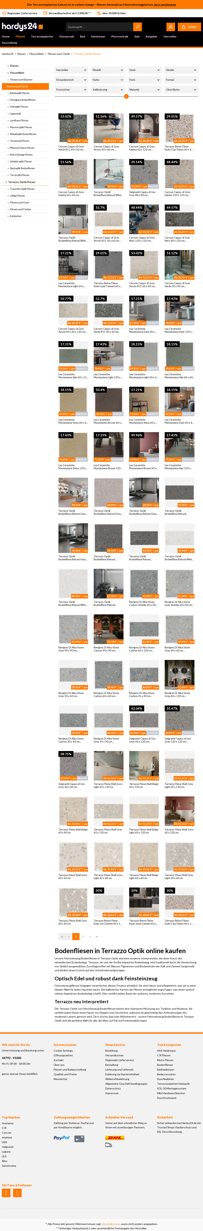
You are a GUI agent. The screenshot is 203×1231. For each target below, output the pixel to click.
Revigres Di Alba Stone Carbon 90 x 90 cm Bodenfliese (106, 649)
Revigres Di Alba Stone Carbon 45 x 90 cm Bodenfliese (141, 694)
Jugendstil (15, 113)
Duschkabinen (165, 1079)
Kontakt (59, 1060)
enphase (7, 1137)
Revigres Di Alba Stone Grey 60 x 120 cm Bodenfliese (177, 694)
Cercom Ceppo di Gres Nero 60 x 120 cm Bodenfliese (177, 239)
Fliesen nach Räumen (21, 79)
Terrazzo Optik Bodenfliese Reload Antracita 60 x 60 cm (105, 558)
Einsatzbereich (71, 79)
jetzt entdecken (165, 4)
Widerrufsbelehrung (117, 1079)
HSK (4, 1142)
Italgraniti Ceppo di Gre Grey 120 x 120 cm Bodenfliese (178, 740)
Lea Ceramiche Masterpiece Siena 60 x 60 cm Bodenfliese (73, 421)
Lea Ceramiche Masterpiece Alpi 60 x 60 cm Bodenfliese (179, 376)
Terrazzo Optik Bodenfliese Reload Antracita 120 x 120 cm (107, 603)
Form (144, 79)
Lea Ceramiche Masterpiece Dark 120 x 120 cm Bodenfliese (178, 330)
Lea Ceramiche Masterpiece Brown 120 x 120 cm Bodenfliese (108, 467)
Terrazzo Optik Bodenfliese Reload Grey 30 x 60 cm (143, 512)
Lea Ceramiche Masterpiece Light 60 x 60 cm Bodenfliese (143, 376)
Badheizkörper (165, 1069)
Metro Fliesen (165, 1060)
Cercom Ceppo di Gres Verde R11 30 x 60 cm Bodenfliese (106, 330)
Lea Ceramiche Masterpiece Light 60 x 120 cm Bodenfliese (71, 285)
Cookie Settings (63, 1050)
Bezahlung (111, 1050)
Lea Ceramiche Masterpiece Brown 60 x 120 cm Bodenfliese (142, 467)
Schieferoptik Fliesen (21, 161)
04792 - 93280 (11, 1058)
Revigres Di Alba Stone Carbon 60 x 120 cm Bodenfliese (141, 649)
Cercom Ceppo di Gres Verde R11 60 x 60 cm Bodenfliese (71, 148)
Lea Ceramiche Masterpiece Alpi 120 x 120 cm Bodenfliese (177, 467)
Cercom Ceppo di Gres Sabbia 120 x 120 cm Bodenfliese (177, 194)
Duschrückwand (166, 1097)
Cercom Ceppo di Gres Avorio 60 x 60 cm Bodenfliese (106, 148)
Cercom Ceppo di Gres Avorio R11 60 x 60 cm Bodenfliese (142, 285)
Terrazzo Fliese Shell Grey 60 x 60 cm (72, 922)
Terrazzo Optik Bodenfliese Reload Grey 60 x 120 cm (72, 558)
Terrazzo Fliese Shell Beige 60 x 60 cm (72, 831)
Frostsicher (71, 89)
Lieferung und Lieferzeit (119, 1069)
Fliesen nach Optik (17, 86)
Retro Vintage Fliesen (21, 154)
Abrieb (181, 69)
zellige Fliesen (17, 195)
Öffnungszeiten (63, 1055)
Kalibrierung (108, 89)
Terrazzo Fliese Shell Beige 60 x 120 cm (143, 785)
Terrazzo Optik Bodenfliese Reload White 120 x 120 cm (72, 603)
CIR (4, 1127)
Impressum (112, 1093)
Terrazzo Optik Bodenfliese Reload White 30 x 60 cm (108, 194)
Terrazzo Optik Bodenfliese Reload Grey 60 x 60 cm (72, 512)
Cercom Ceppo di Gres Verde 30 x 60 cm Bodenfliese (177, 285)
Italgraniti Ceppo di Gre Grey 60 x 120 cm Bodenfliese (142, 740)
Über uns (59, 1064)
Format (181, 79)
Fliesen (14, 65)
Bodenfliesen (165, 1064)
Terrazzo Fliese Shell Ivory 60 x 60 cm (72, 877)
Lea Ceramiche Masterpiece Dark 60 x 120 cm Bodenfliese (142, 330)
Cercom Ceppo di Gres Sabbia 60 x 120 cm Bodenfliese (142, 148)
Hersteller (71, 69)
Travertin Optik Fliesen (22, 188)
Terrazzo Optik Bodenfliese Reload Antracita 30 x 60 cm (140, 558)
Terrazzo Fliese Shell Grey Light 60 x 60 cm (179, 877)
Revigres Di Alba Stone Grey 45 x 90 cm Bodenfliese (106, 740)
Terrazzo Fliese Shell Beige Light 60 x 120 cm (143, 831)
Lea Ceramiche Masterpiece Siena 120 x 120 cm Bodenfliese (72, 467)
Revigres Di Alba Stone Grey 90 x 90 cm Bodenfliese (71, 649)
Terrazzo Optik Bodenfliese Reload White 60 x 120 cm (179, 558)
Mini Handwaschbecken (171, 1093)
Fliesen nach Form (19, 202)
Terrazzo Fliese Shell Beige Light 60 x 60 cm (143, 877)
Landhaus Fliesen (19, 120)
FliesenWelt (17, 72)
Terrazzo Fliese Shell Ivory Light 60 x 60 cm (108, 877)
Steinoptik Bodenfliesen (22, 168)
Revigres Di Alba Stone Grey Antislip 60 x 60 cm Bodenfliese (178, 603)
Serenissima (9, 1165)
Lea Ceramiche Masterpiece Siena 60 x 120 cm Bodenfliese (142, 421)
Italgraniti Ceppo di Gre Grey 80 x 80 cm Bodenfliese (142, 194)
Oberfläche (181, 89)
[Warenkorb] (189, 27)
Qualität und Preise (65, 1074)
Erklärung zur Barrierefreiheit (122, 1074)
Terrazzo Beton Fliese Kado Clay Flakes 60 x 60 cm (179, 148)
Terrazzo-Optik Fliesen (21, 182)
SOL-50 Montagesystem (171, 1088)
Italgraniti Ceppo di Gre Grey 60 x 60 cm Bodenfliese (71, 785)
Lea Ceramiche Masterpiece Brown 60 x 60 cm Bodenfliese (107, 421)
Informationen (65, 1045)
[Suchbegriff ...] (99, 26)
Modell (108, 69)
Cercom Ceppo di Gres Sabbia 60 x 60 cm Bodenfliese (71, 194)
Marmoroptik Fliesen (21, 127)
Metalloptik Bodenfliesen (23, 134)
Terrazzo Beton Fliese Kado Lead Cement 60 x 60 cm (107, 285)
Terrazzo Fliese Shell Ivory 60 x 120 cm (179, 831)
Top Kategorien (169, 1045)
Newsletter (60, 1079)
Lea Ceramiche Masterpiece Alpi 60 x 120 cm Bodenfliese (73, 376)
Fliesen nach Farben (20, 209)
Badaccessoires (166, 1074)
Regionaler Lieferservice (119, 1060)
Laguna (6, 1151)
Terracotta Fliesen (19, 175)
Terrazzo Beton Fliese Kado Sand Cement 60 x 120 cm (142, 922)
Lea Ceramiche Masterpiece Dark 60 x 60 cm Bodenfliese (179, 421)
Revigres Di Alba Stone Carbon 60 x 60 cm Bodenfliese (106, 694)
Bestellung (111, 1064)
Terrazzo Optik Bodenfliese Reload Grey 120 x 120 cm (107, 512)
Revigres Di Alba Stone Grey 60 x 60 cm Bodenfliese (177, 649)
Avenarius (8, 1123)
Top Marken (11, 1117)
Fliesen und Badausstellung (70, 1069)
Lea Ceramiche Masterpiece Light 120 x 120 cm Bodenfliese (107, 376)
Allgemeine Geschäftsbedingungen (126, 1083)
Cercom (6, 1132)
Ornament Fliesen (19, 140)
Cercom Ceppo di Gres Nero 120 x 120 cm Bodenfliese (142, 239)
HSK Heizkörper (166, 1050)
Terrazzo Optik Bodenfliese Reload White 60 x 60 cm (72, 239)
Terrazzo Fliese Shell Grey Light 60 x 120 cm (179, 785)
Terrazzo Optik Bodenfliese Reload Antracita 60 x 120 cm (177, 512)
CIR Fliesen (164, 1055)
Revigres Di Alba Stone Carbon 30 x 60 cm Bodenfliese (71, 740)
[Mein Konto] (170, 27)
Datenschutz (113, 1088)
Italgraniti (7, 1146)
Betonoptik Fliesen (20, 93)
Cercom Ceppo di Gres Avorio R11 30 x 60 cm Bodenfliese (106, 239)
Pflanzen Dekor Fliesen (22, 147)
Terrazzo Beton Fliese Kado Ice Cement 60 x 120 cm (108, 922)
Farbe (108, 79)
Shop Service (115, 1045)
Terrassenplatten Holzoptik (173, 1083)
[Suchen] (137, 26)
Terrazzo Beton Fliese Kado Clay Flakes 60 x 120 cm (179, 922)
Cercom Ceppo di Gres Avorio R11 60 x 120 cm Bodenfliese (71, 330)
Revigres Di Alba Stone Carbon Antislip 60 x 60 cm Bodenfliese (142, 603)
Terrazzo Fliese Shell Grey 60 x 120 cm (108, 831)
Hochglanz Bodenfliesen (23, 99)
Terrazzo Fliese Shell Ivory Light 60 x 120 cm (108, 785)
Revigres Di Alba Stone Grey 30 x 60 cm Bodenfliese (71, 694)
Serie (144, 69)
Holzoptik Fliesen (19, 106)
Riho (4, 1161)
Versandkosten (114, 1055)
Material (144, 89)
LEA (4, 1156)
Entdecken (15, 216)
